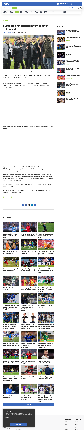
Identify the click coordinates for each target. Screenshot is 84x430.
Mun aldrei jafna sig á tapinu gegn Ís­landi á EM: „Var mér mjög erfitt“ (73, 46)
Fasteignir (77, 400)
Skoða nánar (6, 420)
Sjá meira (29, 381)
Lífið (66, 403)
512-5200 (21, 403)
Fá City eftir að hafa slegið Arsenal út (29, 249)
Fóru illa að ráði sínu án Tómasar (10, 280)
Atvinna (76, 401)
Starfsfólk (19, 411)
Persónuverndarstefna (7, 406)
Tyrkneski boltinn (8, 197)
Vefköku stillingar (10, 424)
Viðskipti (66, 400)
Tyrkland (17, 197)
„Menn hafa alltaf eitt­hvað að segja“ (28, 359)
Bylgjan (76, 407)
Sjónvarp (66, 407)
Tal (75, 412)
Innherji (76, 398)
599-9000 (7, 411)
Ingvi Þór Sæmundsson (8, 32)
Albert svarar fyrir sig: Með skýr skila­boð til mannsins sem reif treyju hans (45, 313)
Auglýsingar (19, 405)
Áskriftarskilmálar (20, 410)
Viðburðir (77, 403)
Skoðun (66, 405)
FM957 (76, 408)
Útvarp (66, 408)
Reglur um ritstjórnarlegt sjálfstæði (8, 404)
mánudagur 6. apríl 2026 (64, 4)
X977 (76, 410)
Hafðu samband (20, 406)
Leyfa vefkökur (26, 424)
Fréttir (66, 398)
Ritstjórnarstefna (20, 408)
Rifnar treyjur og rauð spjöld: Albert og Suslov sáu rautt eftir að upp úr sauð (46, 377)
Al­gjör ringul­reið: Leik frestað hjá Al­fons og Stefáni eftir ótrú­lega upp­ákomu (29, 297)
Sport (66, 401)
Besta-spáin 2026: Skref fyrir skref (45, 295)
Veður (76, 405)
